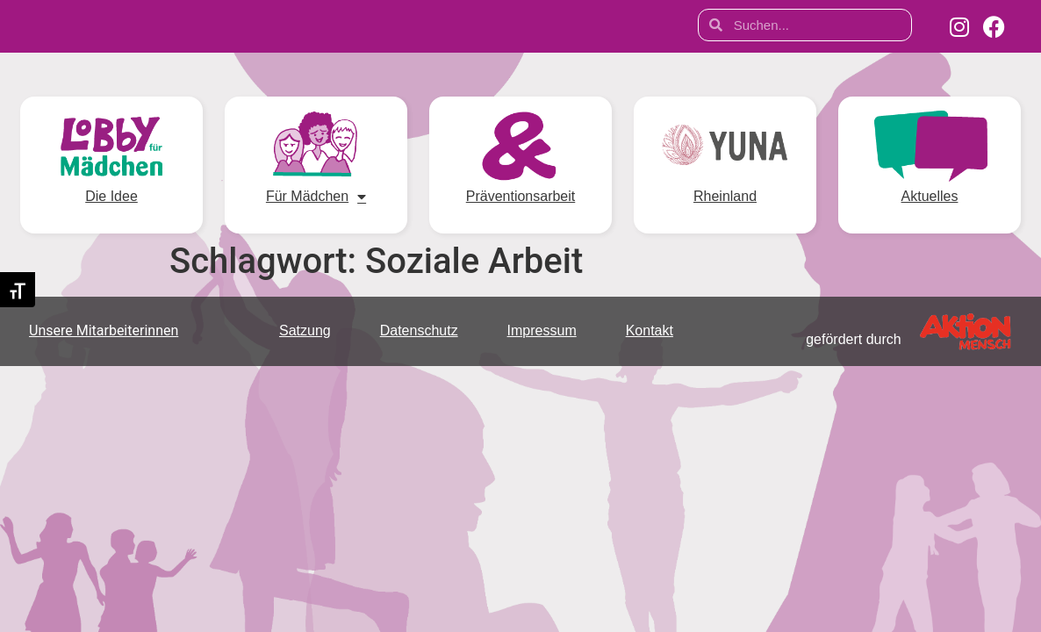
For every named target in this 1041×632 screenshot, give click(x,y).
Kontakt (649, 330)
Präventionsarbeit (520, 196)
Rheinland (725, 196)
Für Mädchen (316, 196)
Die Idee (111, 196)
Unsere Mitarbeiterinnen (103, 330)
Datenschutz (419, 330)
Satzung (305, 330)
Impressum (542, 330)
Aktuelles (929, 196)
